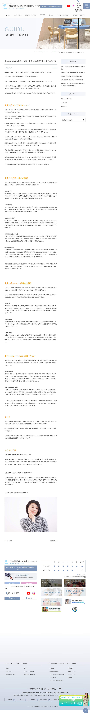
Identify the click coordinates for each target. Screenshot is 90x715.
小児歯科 (69, 672)
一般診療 (50, 672)
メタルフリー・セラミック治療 (56, 678)
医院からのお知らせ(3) (67, 106)
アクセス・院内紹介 (28, 675)
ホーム (6, 672)
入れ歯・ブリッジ (71, 675)
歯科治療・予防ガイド (29, 678)
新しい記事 (10, 541)
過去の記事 (52, 541)
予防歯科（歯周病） (53, 675)
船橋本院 (10, 703)
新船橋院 (33, 703)
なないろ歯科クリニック (45, 703)
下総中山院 (56, 703)
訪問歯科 (51, 584)
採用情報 (74, 584)
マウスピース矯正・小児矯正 (55, 683)
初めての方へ (7, 675)
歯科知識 (54, 68)
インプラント (51, 681)
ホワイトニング (71, 678)
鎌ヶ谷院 (21, 703)
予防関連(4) (64, 109)
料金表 (25, 672)
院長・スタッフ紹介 (9, 678)
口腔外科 (69, 681)
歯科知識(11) (65, 113)
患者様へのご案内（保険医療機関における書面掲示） (68, 577)
